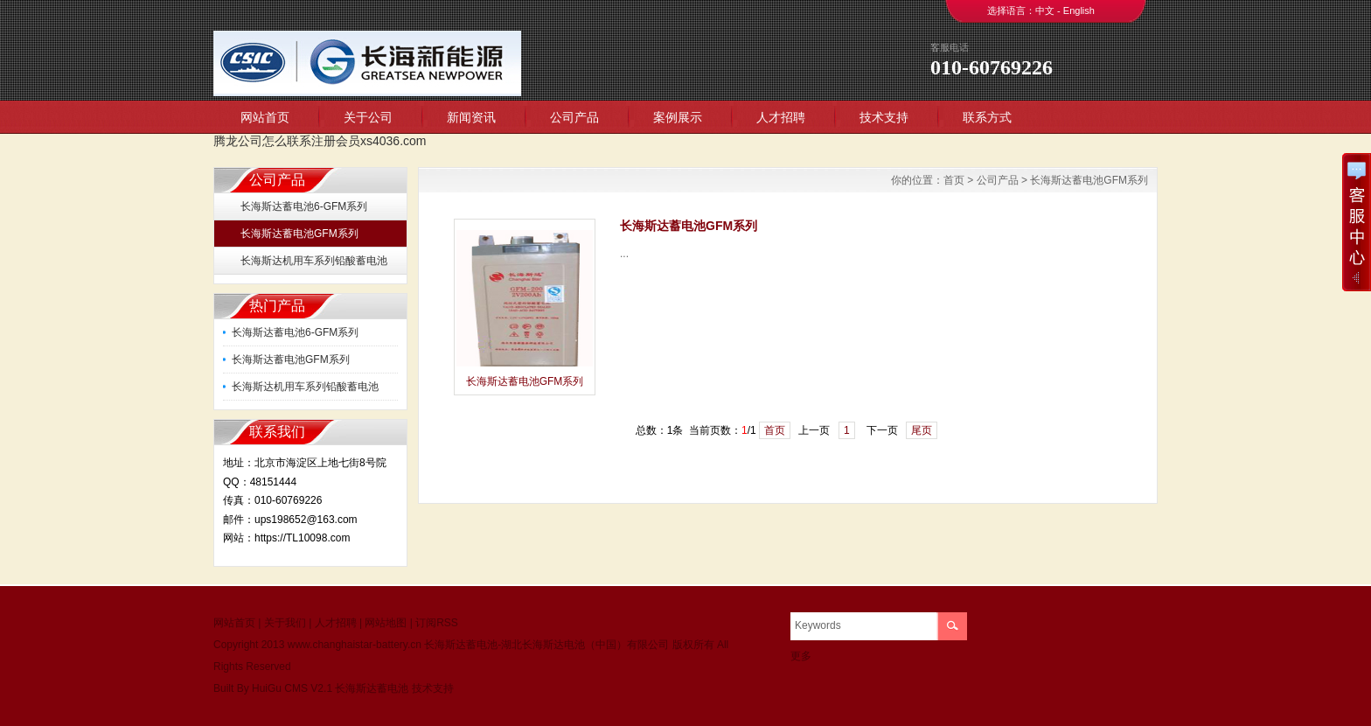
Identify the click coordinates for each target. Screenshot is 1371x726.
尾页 (921, 430)
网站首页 (264, 117)
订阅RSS (436, 623)
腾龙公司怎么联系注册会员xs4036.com (319, 141)
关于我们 (285, 623)
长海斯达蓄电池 (371, 688)
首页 (953, 180)
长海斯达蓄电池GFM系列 (299, 233)
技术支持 (883, 117)
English (1079, 10)
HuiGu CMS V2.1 (292, 688)
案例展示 (677, 117)
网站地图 (386, 623)
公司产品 (574, 117)
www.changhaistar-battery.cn (354, 645)
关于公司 (368, 117)
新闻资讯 (471, 117)
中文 (1044, 10)
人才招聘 (780, 117)
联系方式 (987, 117)
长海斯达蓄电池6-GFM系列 (303, 206)
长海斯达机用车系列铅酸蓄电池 (313, 261)
